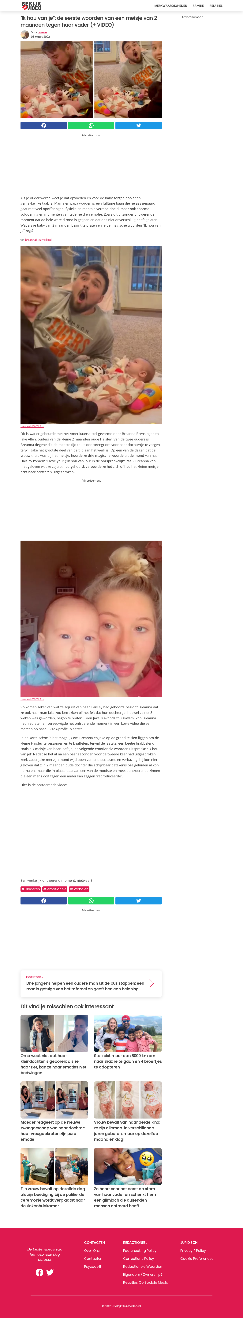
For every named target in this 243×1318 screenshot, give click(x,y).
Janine (42, 32)
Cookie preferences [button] (196, 1258)
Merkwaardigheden (170, 6)
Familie (198, 6)
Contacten (93, 1258)
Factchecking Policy (139, 1250)
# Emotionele (54, 889)
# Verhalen (79, 889)
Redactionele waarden (142, 1266)
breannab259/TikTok (38, 240)
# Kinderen (30, 889)
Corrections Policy (138, 1258)
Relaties (215, 6)
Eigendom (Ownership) (142, 1274)
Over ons (92, 1250)
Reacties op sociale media (145, 1282)
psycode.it (92, 1266)
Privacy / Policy (193, 1250)
